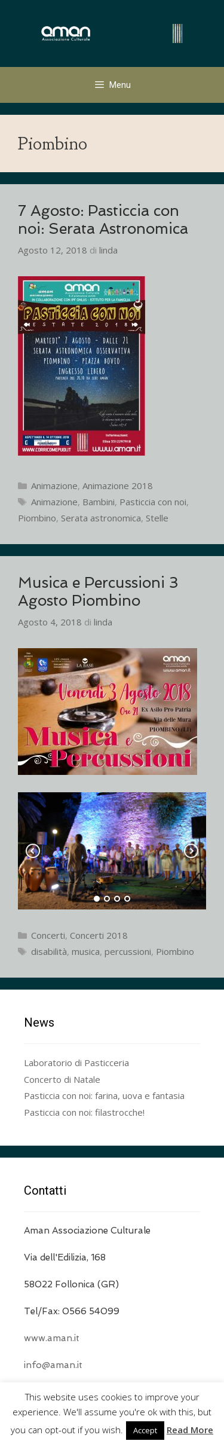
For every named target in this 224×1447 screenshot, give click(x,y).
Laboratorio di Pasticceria (76, 1063)
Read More (190, 1430)
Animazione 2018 (117, 486)
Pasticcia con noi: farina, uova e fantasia (104, 1095)
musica (86, 951)
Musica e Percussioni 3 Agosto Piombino (98, 591)
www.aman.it (51, 1338)
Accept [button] (145, 1430)
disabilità (49, 951)
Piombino (37, 518)
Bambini (98, 502)
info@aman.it (53, 1365)
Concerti (48, 935)
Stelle (157, 518)
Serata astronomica (101, 518)
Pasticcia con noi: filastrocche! (84, 1112)
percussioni (128, 951)
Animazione (54, 486)
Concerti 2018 (99, 935)
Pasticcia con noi (152, 502)
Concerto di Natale (62, 1079)
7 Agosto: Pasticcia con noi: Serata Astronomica (103, 219)
